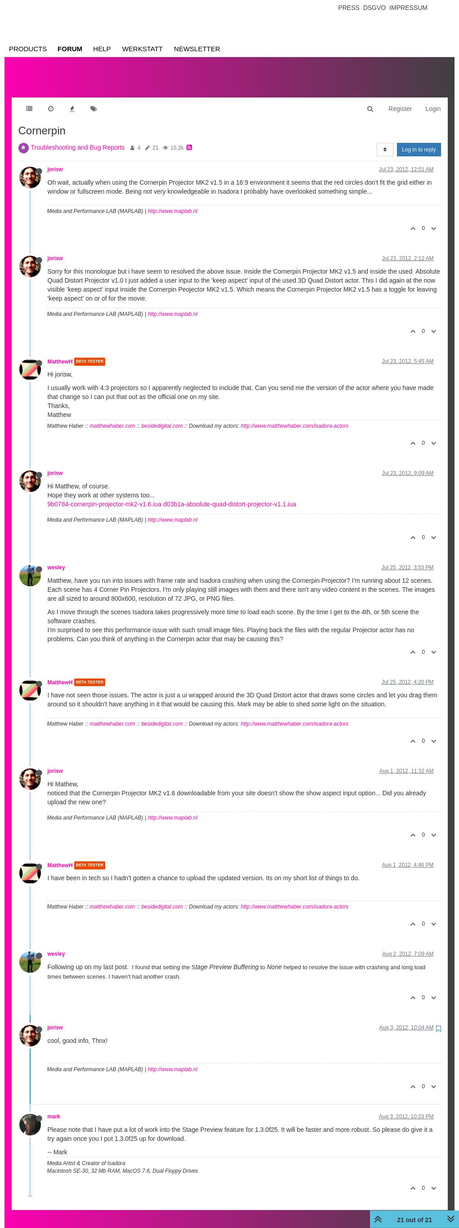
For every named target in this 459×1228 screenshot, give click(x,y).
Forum (70, 49)
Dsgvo (374, 7)
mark (54, 1107)
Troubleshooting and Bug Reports (78, 138)
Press (348, 7)
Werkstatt (142, 49)
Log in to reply (419, 140)
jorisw (55, 160)
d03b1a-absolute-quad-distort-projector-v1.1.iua (229, 495)
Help (102, 49)
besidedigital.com (162, 417)
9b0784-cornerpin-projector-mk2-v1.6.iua (105, 495)
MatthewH (60, 353)
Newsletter (197, 49)
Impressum (408, 7)
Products (28, 49)
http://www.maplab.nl (172, 202)
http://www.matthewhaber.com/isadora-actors (295, 417)
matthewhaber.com (112, 417)
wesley (56, 558)
